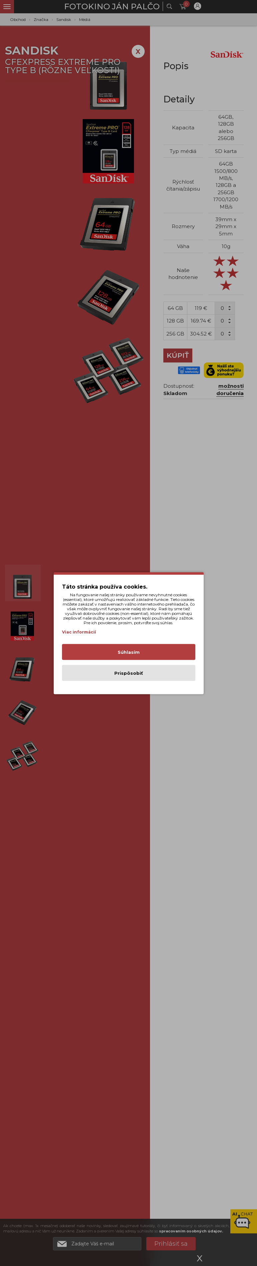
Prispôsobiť (128, 672)
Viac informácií (79, 631)
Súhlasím (129, 651)
